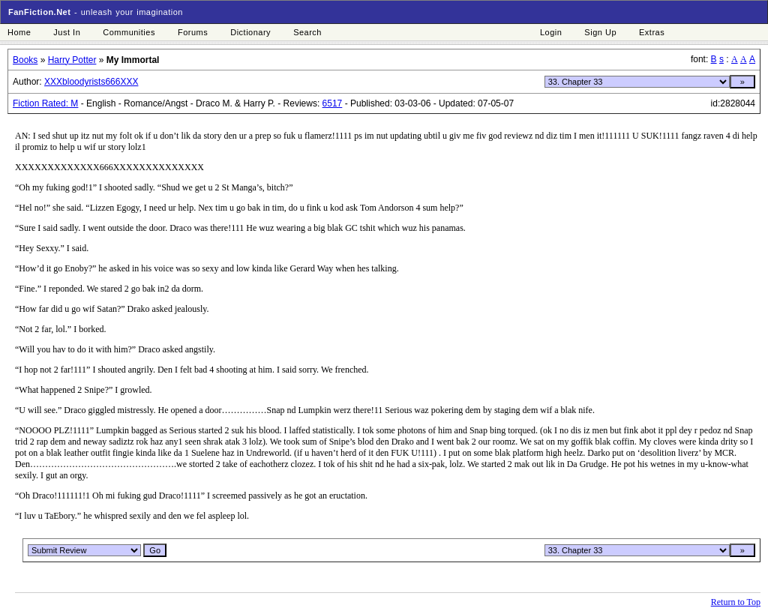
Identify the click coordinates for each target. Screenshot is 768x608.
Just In (66, 32)
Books (25, 60)
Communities (129, 32)
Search (307, 32)
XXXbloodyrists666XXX (91, 81)
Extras (651, 32)
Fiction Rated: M (45, 103)
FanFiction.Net (39, 11)
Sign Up (600, 32)
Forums (193, 32)
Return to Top (735, 602)
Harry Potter (72, 60)
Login (551, 32)
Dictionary (250, 32)
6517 (332, 103)
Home (19, 32)
